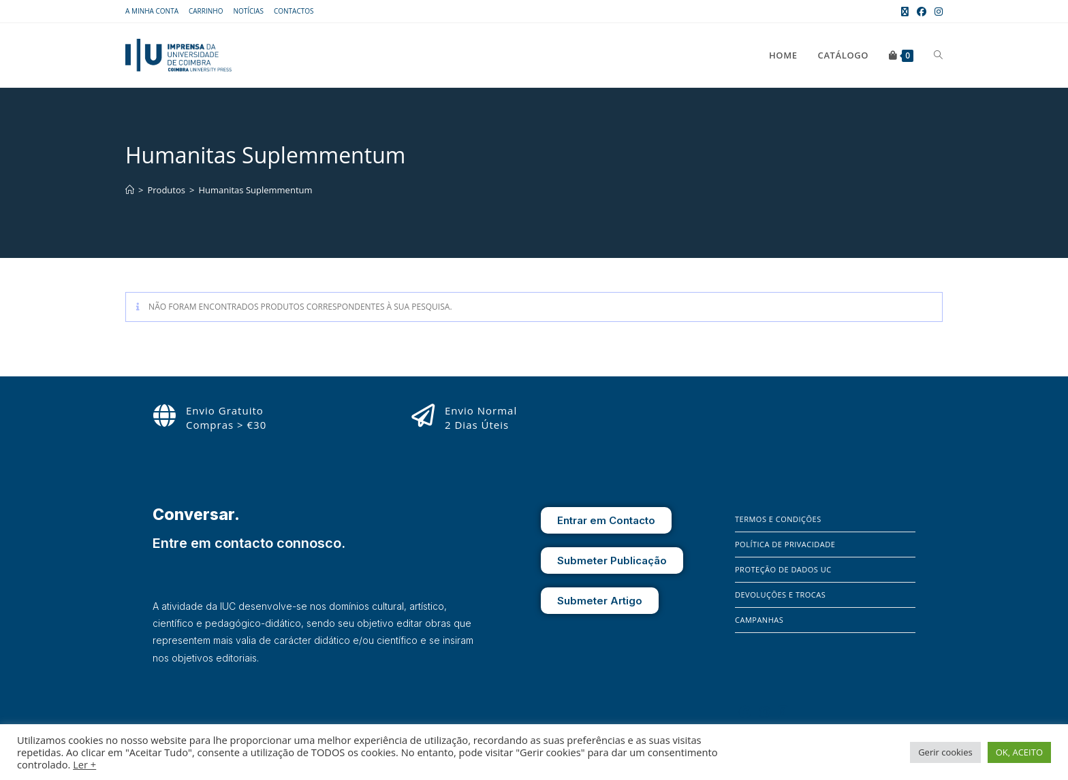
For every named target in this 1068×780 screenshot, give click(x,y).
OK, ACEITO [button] (1019, 752)
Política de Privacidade (785, 544)
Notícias (248, 11)
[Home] (129, 190)
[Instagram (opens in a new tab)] (936, 11)
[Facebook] (745, 712)
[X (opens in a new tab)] (905, 11)
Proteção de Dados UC (783, 569)
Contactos (294, 11)
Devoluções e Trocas (780, 594)
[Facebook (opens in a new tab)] (921, 11)
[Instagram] (764, 712)
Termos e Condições (778, 519)
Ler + (84, 764)
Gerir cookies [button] (945, 752)
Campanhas (759, 620)
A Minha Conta (151, 11)
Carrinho (206, 11)
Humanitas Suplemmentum (255, 190)
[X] (783, 712)
